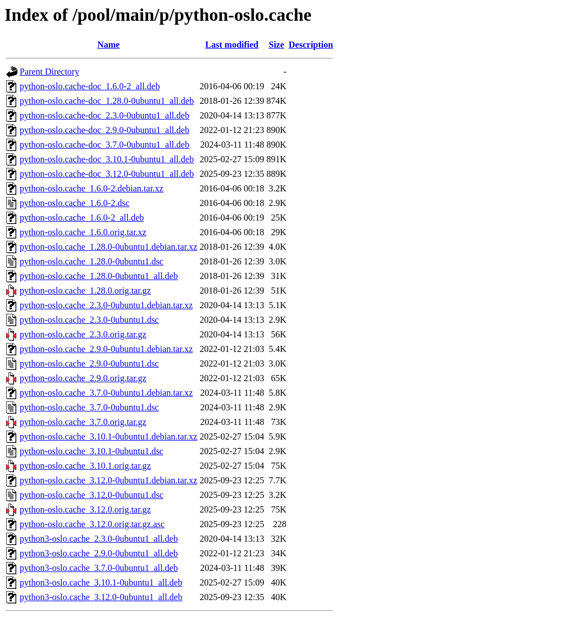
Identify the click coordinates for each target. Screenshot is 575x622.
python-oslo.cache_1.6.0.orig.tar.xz (83, 232)
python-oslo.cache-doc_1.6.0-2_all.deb (90, 86)
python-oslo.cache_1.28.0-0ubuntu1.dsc (91, 261)
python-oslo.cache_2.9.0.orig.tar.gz (83, 378)
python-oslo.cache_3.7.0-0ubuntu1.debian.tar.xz (106, 392)
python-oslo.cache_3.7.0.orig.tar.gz (83, 422)
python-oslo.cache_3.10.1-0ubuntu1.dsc (91, 451)
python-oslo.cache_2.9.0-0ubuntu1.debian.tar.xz (106, 349)
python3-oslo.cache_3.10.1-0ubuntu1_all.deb (101, 582)
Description (311, 44)
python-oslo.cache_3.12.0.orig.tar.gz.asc (92, 524)
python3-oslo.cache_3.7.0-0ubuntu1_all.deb (99, 568)
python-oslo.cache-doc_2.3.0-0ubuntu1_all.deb (104, 115)
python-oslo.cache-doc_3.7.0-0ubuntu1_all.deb (104, 144)
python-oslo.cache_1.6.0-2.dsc (75, 203)
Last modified (232, 44)
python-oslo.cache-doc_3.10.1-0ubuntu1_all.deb (107, 159)
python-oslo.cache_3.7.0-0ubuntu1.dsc (89, 407)
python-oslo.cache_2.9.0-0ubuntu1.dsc (89, 363)
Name (108, 44)
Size (276, 44)
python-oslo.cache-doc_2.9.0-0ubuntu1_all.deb (104, 130)
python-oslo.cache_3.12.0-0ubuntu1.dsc (91, 495)
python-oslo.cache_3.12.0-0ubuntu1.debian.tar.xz (108, 480)
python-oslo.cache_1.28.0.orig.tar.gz (85, 290)
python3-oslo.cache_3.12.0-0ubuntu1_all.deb (101, 597)
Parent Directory (49, 71)
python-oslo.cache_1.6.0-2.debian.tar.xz (91, 188)
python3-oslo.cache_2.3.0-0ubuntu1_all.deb (99, 538)
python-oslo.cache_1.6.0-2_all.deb (82, 217)
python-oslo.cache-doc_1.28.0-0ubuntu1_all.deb (107, 101)
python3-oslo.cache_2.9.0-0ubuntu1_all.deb (99, 553)
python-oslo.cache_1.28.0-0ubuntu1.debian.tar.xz (108, 246)
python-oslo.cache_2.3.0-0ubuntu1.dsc (89, 319)
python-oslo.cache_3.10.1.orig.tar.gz (85, 465)
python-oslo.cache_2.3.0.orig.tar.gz (83, 334)
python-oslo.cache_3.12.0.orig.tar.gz (85, 509)
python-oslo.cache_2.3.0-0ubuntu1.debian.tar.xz (106, 305)
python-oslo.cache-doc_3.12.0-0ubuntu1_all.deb (107, 174)
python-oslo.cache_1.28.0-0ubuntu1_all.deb (99, 276)
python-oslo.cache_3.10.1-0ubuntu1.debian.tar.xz (108, 436)
